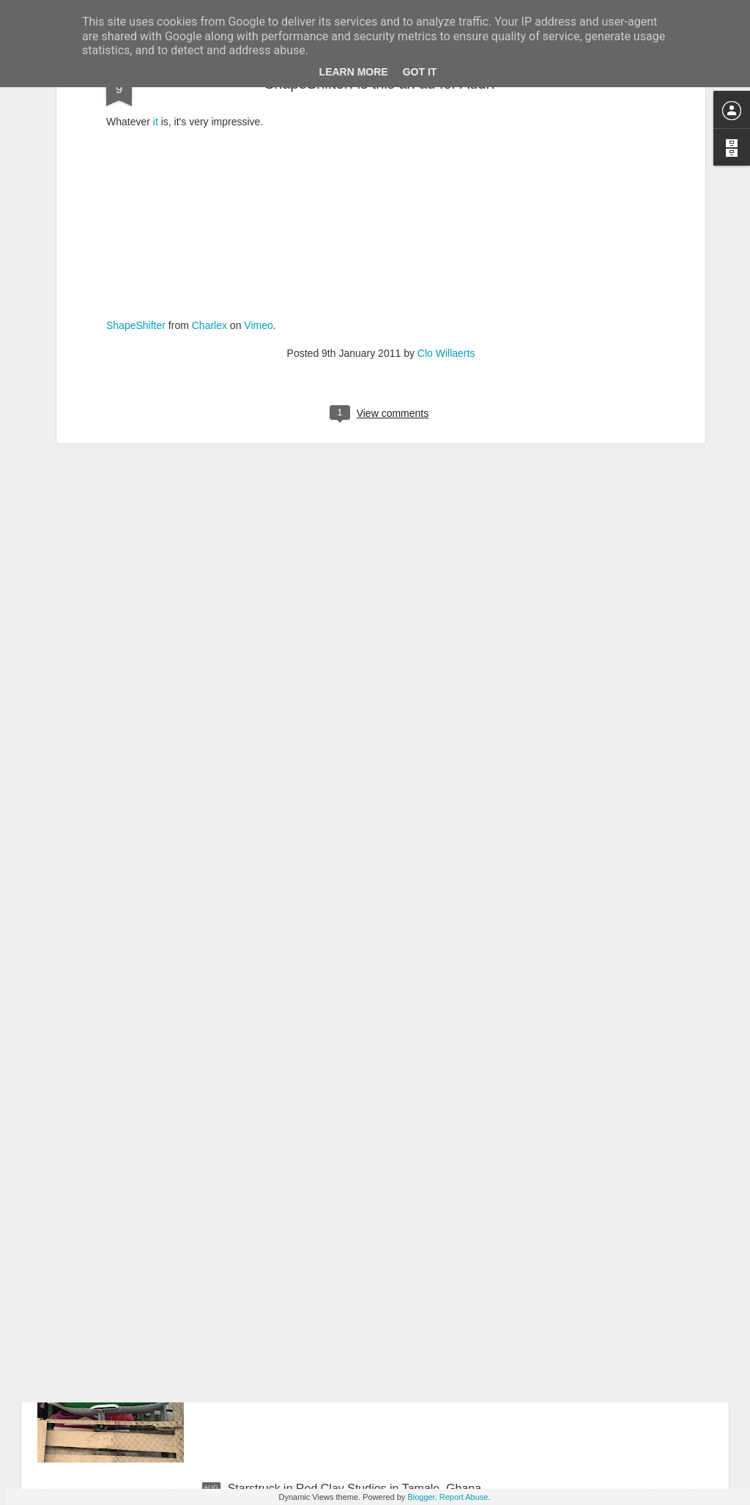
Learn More (353, 72)
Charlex (209, 147)
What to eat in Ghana (283, 1156)
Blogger (420, 1497)
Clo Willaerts (446, 175)
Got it (420, 72)
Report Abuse (464, 1497)
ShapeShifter (136, 147)
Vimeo (258, 147)
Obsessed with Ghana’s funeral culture (328, 1322)
